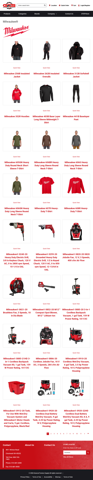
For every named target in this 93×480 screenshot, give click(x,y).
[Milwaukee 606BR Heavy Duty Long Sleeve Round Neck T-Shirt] (46, 140)
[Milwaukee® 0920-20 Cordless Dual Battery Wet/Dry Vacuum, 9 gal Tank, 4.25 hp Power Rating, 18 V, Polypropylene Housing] (46, 388)
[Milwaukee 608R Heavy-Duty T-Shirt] (76, 186)
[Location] (53, 5)
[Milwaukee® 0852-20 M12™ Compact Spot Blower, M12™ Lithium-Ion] (46, 287)
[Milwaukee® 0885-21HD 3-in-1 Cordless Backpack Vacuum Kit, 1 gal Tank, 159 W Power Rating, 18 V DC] (17, 336)
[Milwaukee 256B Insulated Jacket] (17, 51)
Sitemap (58, 477)
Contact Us (69, 14)
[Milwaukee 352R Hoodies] (17, 94)
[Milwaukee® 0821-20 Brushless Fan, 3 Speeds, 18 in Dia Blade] (17, 287)
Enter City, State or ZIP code (72, 448)
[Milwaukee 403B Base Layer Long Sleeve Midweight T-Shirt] (46, 94)
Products (7, 14)
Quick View (16, 68)
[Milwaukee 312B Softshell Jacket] (76, 51)
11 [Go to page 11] (81, 434)
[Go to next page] (84, 433)
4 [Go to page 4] (57, 434)
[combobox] (30, 5)
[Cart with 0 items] (73, 5)
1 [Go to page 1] (47, 434)
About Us (29, 445)
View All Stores (68, 457)
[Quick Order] (64, 5)
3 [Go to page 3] (54, 434)
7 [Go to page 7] (66, 434)
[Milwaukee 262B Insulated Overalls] (46, 51)
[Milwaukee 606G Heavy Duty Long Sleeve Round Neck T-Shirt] (76, 140)
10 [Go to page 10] (77, 434)
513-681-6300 (16, 463)
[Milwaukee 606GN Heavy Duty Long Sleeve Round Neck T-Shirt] (17, 186)
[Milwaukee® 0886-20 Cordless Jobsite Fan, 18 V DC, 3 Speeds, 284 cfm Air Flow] (46, 336)
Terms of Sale (68, 477)
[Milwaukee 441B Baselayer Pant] (76, 94)
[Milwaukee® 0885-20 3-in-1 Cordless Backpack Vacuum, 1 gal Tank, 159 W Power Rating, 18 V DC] (76, 287)
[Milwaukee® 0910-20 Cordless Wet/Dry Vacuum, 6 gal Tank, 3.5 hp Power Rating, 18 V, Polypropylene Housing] (76, 336)
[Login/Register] (84, 5)
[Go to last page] (88, 433)
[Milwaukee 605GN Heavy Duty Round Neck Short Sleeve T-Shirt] (17, 140)
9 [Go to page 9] (73, 434)
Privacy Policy (25, 477)
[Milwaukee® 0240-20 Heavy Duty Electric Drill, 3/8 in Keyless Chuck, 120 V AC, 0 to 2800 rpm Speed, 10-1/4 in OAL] (17, 232)
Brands (37, 14)
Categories (22, 14)
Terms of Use (36, 477)
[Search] (45, 5)
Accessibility (48, 477)
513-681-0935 (14, 467)
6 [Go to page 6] (63, 434)
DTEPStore (85, 14)
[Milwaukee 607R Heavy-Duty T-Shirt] (46, 186)
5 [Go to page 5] (60, 434)
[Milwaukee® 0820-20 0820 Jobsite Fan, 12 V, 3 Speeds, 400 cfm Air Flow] (76, 232)
